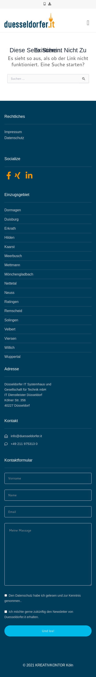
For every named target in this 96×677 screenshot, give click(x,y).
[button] (88, 22)
